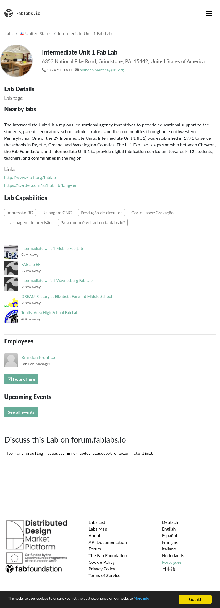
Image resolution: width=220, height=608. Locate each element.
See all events (21, 412)
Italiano (169, 548)
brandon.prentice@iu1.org (102, 70)
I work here (21, 379)
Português (172, 562)
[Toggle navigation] (209, 13)
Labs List (96, 522)
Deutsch (170, 522)
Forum (94, 548)
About (94, 535)
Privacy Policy (101, 568)
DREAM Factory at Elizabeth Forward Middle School (66, 296)
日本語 (168, 568)
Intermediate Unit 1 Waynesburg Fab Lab (57, 280)
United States (35, 33)
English (169, 528)
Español (169, 535)
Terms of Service (104, 575)
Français (170, 542)
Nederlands (173, 555)
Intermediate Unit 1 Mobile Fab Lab (52, 248)
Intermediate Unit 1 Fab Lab (85, 33)
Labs (8, 33)
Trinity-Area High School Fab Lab (49, 312)
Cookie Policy (101, 562)
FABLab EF (30, 264)
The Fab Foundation (107, 555)
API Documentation (107, 542)
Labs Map (97, 528)
